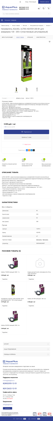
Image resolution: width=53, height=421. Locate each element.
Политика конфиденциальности (9, 414)
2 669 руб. (13, 329)
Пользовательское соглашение (9, 412)
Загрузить (39, 240)
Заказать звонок (44, 1)
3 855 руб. (40, 276)
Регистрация (32, 2)
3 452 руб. (13, 276)
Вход (26, 2)
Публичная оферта (6, 415)
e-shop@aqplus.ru (8, 381)
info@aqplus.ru (8, 405)
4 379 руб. (13, 302)
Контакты (7, 408)
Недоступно (26, 144)
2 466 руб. (40, 302)
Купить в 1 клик (26, 137)
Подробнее (4, 279)
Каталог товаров (8, 20)
